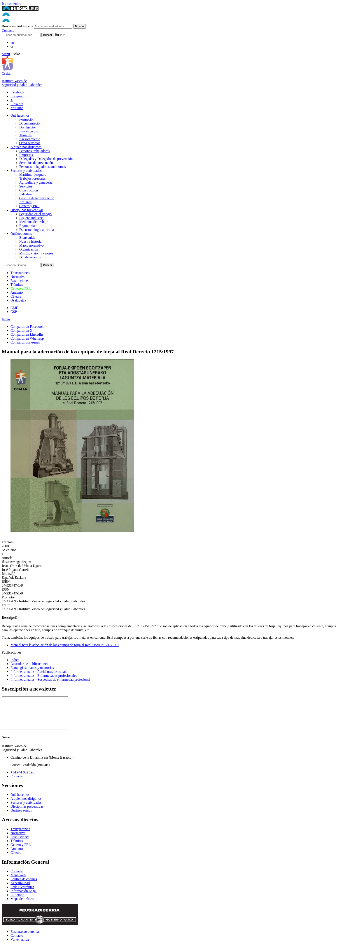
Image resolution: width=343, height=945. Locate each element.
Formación (26, 119)
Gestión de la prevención (36, 198)
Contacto (8, 30)
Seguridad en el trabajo (35, 214)
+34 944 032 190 (22, 772)
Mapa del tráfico (22, 899)
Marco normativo (31, 245)
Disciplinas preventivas (26, 210)
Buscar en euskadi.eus (17, 26)
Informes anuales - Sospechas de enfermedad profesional (50, 679)
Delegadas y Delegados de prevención (46, 159)
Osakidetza (18, 300)
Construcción (28, 190)
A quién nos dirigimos (26, 147)
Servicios (25, 186)
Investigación (28, 131)
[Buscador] (21, 35)
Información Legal (23, 891)
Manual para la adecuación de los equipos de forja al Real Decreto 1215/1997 (64, 645)
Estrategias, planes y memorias (32, 668)
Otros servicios (29, 143)
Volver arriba (19, 939)
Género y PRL (29, 206)
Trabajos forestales (32, 178)
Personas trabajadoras (34, 151)
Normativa (17, 277)
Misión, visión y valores (36, 253)
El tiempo (17, 895)
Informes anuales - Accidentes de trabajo (39, 671)
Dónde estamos (30, 257)
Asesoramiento (29, 139)
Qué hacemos (20, 115)
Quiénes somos (21, 233)
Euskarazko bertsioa (24, 931)
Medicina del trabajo (33, 222)
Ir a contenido (11, 3)
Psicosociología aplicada (36, 229)
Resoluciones (19, 280)
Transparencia (20, 273)
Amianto (25, 202)
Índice (14, 660)
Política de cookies (23, 879)
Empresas (26, 155)
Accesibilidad (20, 883)
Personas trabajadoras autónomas (42, 166)
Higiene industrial (31, 218)
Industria (25, 194)
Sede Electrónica (22, 887)
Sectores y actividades (26, 170)
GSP (13, 312)
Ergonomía (27, 226)
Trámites (25, 135)
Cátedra (15, 296)
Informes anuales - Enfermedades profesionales (43, 675)
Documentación (30, 123)
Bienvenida (27, 237)
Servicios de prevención (36, 163)
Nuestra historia (30, 241)
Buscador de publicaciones (29, 664)
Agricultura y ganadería (35, 182)
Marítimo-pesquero (32, 174)
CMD (14, 308)
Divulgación (28, 127)
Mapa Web (18, 875)
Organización (28, 249)
